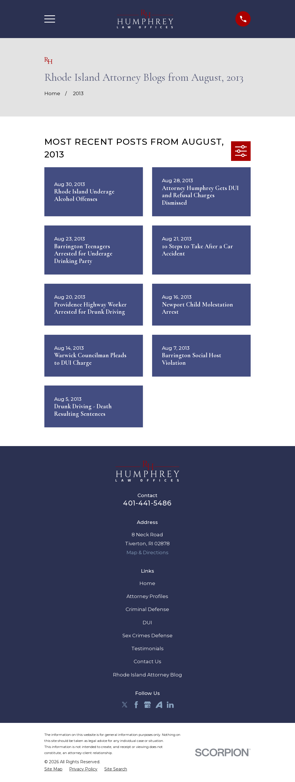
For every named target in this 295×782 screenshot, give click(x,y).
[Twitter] (124, 704)
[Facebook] (136, 704)
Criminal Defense (147, 609)
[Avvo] (159, 704)
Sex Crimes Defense (147, 635)
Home (147, 583)
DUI (147, 622)
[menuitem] (53, 769)
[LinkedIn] (170, 704)
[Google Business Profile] (147, 704)
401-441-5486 (147, 503)
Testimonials (147, 648)
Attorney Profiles (147, 596)
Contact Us (147, 661)
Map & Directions (147, 552)
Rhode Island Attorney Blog (147, 675)
